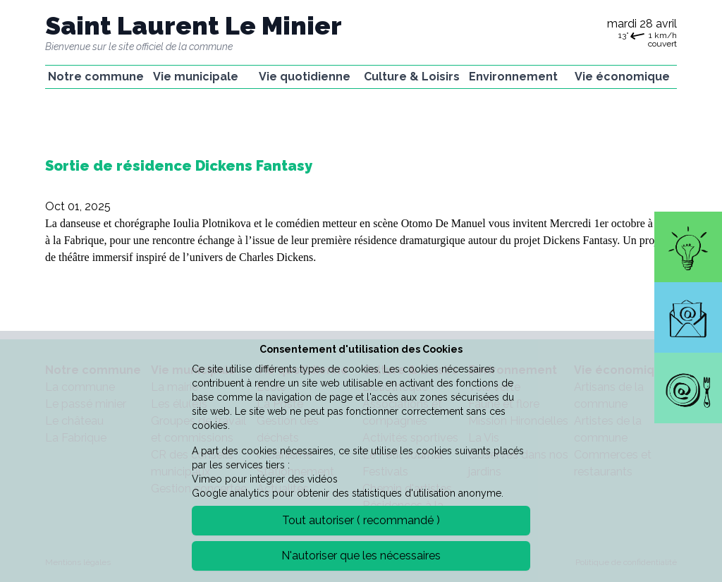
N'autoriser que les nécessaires (361, 555)
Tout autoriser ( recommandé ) (361, 520)
